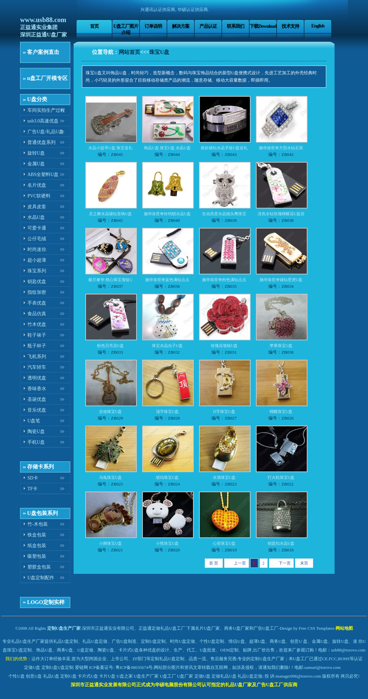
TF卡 (32, 488)
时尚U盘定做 (182, 641)
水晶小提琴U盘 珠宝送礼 (110, 148)
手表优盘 (36, 302)
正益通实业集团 (39, 27)
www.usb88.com (43, 19)
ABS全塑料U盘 (43, 174)
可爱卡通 (36, 228)
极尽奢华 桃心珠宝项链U (110, 279)
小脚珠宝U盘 (110, 543)
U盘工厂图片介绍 (125, 29)
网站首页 (129, 52)
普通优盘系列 (41, 142)
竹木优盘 (36, 324)
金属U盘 (36, 163)
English (317, 25)
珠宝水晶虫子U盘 (167, 345)
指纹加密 (36, 292)
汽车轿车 (36, 367)
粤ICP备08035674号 (134, 667)
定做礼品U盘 (223, 676)
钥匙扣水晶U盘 (281, 543)
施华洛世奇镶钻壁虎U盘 (281, 279)
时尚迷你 (36, 249)
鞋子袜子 (36, 335)
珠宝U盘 (159, 52)
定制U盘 (49, 667)
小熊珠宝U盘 (167, 543)
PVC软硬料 (39, 195)
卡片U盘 (107, 676)
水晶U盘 (36, 217)
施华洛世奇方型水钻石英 (281, 148)
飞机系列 (36, 356)
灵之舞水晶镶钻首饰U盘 (110, 213)
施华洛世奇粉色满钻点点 (224, 279)
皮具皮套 (36, 206)
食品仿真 (36, 313)
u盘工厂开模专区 (47, 78)
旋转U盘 (36, 153)
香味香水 (36, 388)
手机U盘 (36, 442)
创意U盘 (34, 676)
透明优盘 (36, 377)
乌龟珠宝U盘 (110, 477)
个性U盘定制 (211, 641)
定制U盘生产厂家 (64, 628)
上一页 (240, 563)
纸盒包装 (36, 545)
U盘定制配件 (40, 577)
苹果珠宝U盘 (281, 345)
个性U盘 (16, 676)
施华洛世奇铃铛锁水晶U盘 (167, 213)
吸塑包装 (36, 556)
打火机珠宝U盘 (281, 477)
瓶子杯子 (36, 345)
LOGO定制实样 (46, 602)
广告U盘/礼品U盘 (45, 131)
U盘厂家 (185, 676)
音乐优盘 (36, 410)
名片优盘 (36, 185)
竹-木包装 (37, 524)
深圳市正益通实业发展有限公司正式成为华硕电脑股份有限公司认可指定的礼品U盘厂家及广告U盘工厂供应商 (184, 684)
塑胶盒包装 (39, 567)
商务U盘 (65, 649)
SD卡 (32, 477)
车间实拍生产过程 (46, 110)
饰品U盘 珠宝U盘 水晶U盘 (167, 148)
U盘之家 (124, 676)
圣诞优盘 (36, 399)
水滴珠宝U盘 (224, 477)
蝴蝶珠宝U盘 (281, 411)
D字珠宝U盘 (224, 411)
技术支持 (290, 26)
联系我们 (235, 26)
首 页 (213, 563)
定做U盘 (32, 667)
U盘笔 (33, 420)
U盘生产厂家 (146, 676)
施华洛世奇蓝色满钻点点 (167, 279)
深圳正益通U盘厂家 (43, 34)
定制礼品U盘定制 (167, 658)
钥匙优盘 (36, 281)
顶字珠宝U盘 (167, 411)
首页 (94, 26)
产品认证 (208, 26)
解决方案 (180, 26)
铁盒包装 (36, 534)
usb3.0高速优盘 (43, 120)
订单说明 (153, 26)
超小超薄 (36, 260)
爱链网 (81, 667)
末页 (304, 563)
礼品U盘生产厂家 (27, 641)
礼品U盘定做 (250, 676)
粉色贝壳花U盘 (110, 345)
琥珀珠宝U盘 (167, 477)
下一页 (285, 563)
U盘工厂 (168, 676)
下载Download (263, 26)
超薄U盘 (257, 641)
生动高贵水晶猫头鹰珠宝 (224, 213)
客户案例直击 (43, 52)
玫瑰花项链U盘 (224, 345)
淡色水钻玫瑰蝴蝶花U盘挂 (281, 213)
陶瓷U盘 (36, 431)
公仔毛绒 (36, 238)
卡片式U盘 (88, 676)
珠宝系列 (36, 270)
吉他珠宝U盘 (110, 411)
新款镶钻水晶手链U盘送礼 (224, 148)
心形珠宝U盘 (224, 543)
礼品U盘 (51, 676)
